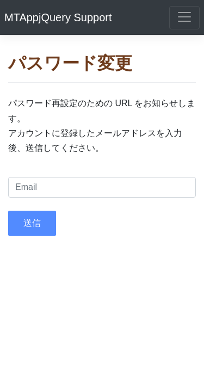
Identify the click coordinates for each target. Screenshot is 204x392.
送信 (32, 223)
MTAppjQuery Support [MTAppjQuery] (58, 17)
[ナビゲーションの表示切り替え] (184, 17)
